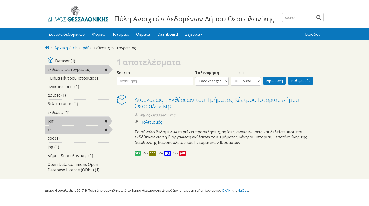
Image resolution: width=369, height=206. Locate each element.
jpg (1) (67, 146)
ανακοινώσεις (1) (78, 87)
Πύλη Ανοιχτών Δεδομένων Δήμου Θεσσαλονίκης (194, 19)
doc (152, 153)
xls (75, 48)
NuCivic (243, 190)
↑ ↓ (237, 72)
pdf (86, 48)
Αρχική (61, 48)
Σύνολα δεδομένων (67, 34)
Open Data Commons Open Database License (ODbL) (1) (78, 168)
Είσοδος (312, 34)
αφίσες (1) (73, 95)
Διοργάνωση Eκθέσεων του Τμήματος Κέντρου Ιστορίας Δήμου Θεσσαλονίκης (217, 102)
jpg (167, 153)
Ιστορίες (121, 34)
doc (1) (67, 138)
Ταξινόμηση (207, 72)
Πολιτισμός (151, 122)
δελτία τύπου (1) (78, 104)
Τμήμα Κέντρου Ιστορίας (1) (78, 78)
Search (123, 72)
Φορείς (99, 34)
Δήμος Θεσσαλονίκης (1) (78, 156)
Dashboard (167, 34)
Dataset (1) (78, 61)
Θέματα (143, 34)
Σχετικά (193, 34)
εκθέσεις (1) (77, 112)
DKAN (226, 190)
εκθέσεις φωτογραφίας (78, 70)
